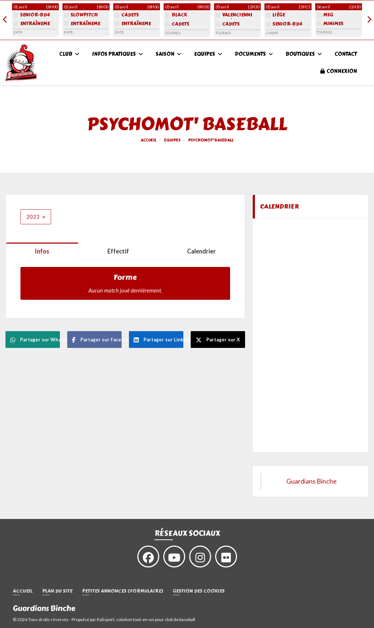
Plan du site (57, 591)
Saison (168, 54)
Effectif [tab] (118, 251)
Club (69, 54)
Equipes (208, 54)
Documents (254, 54)
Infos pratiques (117, 54)
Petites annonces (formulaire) (122, 591)
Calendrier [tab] (201, 251)
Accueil (23, 591)
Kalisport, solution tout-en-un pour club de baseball (146, 619)
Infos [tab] (42, 251)
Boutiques (304, 54)
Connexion (338, 71)
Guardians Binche (311, 481)
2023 (35, 216)
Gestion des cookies (199, 591)
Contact (346, 54)
